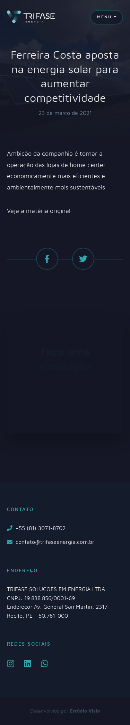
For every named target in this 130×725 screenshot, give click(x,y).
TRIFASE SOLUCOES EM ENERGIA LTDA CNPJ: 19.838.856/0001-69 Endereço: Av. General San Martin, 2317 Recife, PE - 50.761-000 (57, 603)
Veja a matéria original (38, 211)
